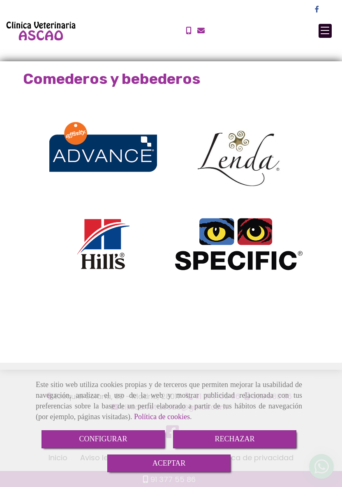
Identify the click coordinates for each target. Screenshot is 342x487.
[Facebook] (317, 9)
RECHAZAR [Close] (234, 439)
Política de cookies (162, 417)
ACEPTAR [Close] (169, 463)
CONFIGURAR (103, 439)
